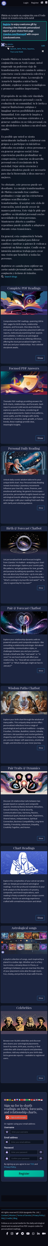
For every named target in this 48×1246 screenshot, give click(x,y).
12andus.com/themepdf (14, 34)
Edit (43, 45)
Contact (4, 1215)
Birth (19, 49)
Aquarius (30, 49)
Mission (12, 1215)
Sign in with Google (16, 1117)
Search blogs (9, 276)
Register (7, 24)
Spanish (13, 49)
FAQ (3, 1218)
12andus (10, 44)
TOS (32, 1164)
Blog (15, 1218)
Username (9, 1127)
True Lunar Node (16, 52)
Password (8, 1147)
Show (40, 357)
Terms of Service (24, 1215)
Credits (9, 1218)
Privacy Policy (10, 1167)
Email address (11, 1137)
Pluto (24, 49)
